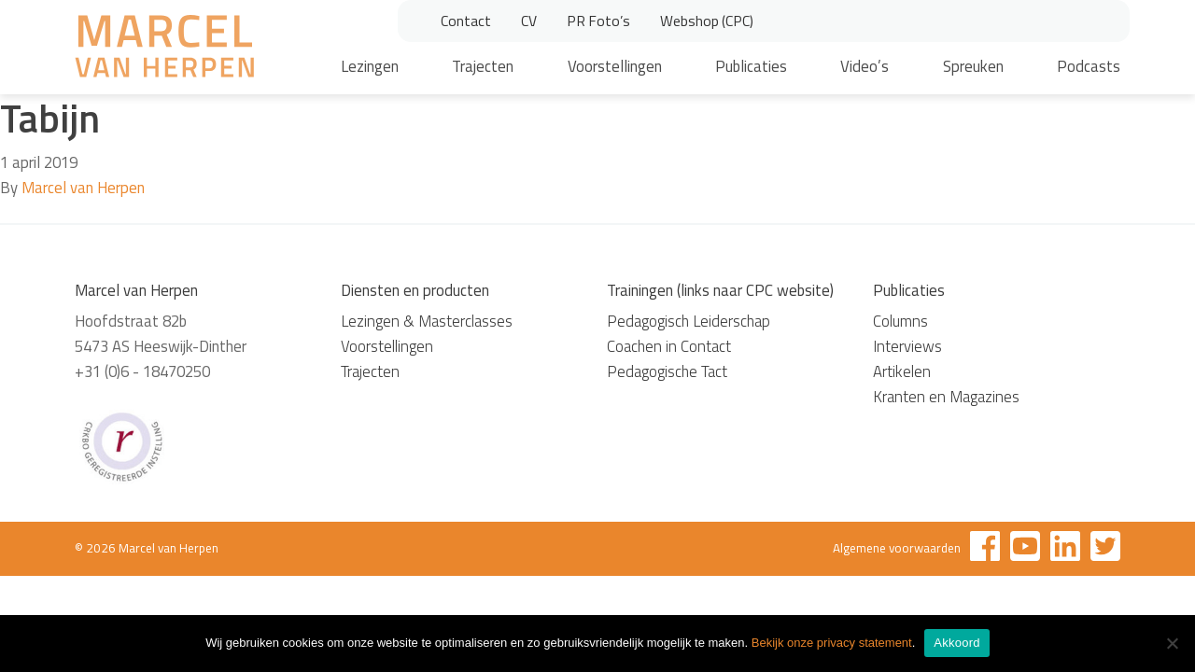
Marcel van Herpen (83, 187)
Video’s (864, 66)
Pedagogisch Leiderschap (688, 321)
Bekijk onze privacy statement (832, 643)
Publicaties (751, 66)
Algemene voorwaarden (897, 548)
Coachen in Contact (669, 346)
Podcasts (1088, 66)
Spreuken (973, 66)
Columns (900, 321)
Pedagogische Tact (667, 371)
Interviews (907, 346)
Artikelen (902, 371)
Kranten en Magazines (946, 397)
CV (529, 20)
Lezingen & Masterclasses (427, 321)
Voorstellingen (615, 66)
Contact (466, 20)
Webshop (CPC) (706, 20)
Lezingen (370, 66)
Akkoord (956, 643)
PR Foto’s (598, 20)
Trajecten (482, 66)
